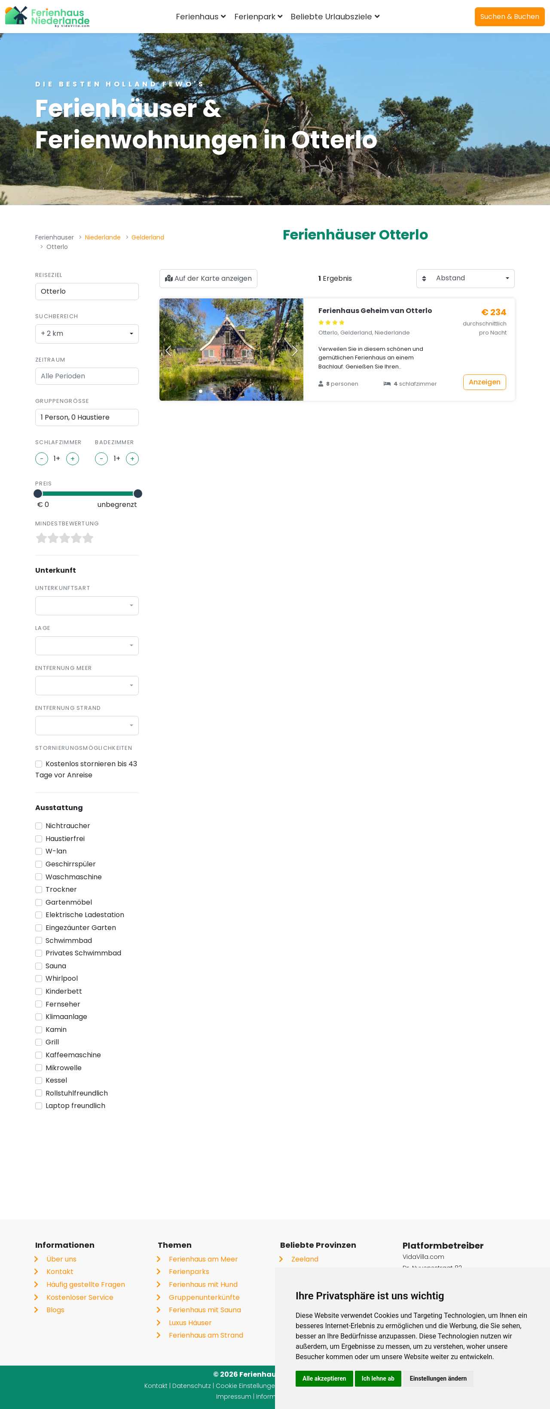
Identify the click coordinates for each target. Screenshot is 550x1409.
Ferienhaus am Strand (206, 1335)
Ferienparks (189, 1272)
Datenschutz (191, 1385)
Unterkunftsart (62, 588)
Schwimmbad (69, 940)
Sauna (56, 966)
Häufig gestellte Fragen (85, 1284)
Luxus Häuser (190, 1323)
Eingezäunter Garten (81, 928)
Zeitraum (50, 359)
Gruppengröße (62, 401)
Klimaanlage (66, 1017)
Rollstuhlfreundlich (77, 1093)
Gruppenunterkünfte (204, 1297)
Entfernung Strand (68, 708)
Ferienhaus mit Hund (203, 1284)
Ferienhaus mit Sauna (205, 1310)
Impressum (233, 1396)
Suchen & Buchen (509, 16)
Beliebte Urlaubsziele (331, 16)
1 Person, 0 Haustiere (75, 417)
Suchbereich (56, 316)
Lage (42, 628)
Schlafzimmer (58, 442)
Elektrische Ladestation (85, 915)
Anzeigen (485, 382)
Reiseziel (49, 275)
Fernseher (63, 1004)
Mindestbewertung (67, 523)
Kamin (56, 1029)
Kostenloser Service (79, 1297)
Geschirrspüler (71, 864)
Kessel (56, 1080)
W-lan (56, 851)
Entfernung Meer (63, 668)
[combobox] (87, 333)
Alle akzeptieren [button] (324, 1378)
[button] (200, 391)
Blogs (55, 1310)
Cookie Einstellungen (247, 1385)
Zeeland (304, 1259)
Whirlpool (62, 978)
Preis (43, 483)
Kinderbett (64, 991)
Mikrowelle (64, 1068)
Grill (52, 1042)
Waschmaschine (74, 877)
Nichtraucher (68, 826)
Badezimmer (114, 442)
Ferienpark (255, 16)
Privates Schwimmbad (83, 953)
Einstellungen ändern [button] (438, 1378)
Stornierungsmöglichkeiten (83, 748)
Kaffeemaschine (73, 1055)
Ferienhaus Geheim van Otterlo (375, 311)
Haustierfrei (65, 839)
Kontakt (59, 1272)
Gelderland (147, 237)
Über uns (61, 1259)
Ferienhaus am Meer (203, 1259)
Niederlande (103, 237)
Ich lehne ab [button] (378, 1378)
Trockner (61, 889)
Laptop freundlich (75, 1106)
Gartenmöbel (69, 902)
